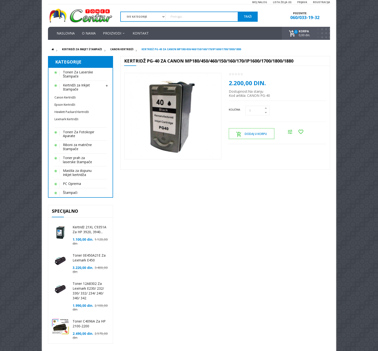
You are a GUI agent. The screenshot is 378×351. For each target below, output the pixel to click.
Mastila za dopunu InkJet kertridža (77, 172)
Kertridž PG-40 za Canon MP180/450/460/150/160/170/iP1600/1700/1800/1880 (191, 49)
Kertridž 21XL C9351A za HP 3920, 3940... (89, 229)
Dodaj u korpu (251, 134)
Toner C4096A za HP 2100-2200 (89, 323)
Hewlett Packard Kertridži (71, 112)
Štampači (70, 192)
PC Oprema (72, 183)
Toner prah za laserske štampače (77, 159)
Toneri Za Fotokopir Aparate (78, 134)
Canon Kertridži (121, 49)
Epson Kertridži (64, 105)
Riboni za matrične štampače (77, 146)
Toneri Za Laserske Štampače (78, 74)
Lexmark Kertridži (66, 119)
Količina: (235, 109)
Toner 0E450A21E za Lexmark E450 (89, 257)
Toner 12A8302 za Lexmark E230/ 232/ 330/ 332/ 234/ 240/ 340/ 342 (88, 290)
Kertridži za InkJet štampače (82, 49)
